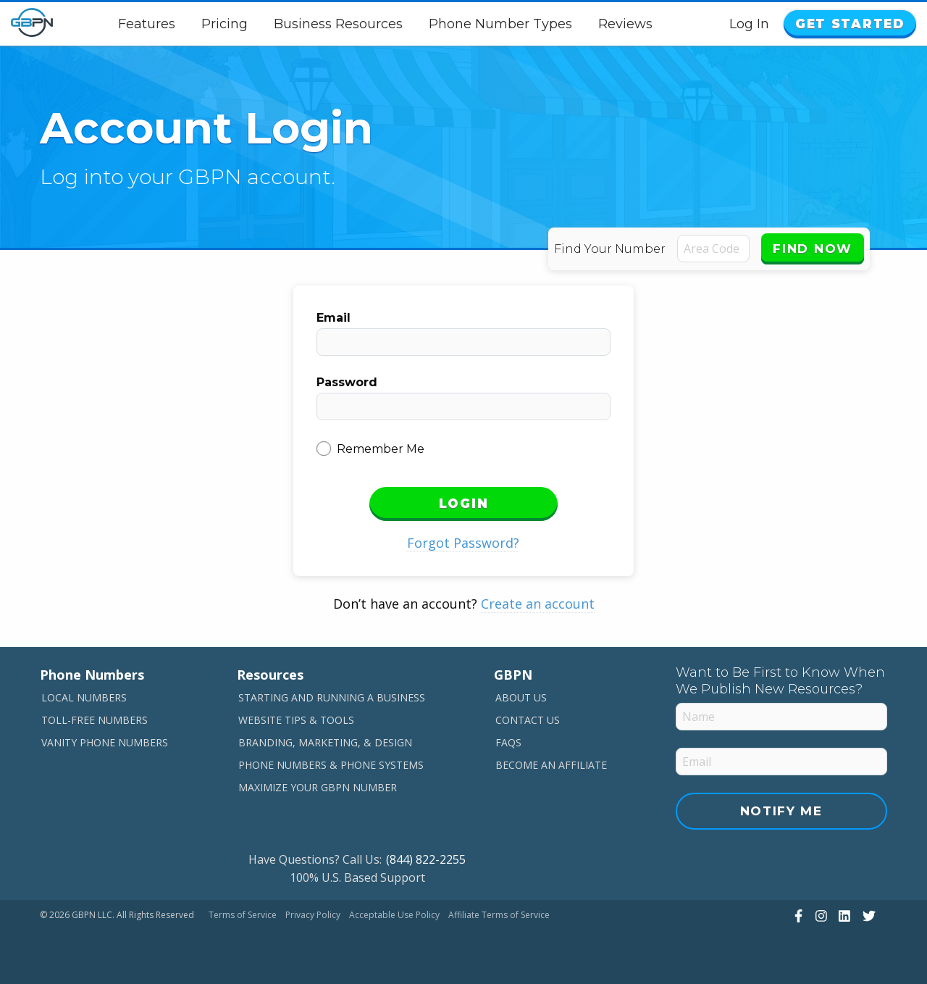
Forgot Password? (463, 542)
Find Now (812, 248)
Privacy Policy (312, 915)
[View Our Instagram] (819, 915)
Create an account (538, 603)
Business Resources (338, 24)
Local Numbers (84, 697)
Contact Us (527, 720)
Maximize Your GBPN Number (317, 787)
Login (464, 503)
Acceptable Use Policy (394, 915)
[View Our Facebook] (796, 915)
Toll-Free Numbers (94, 720)
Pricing (224, 24)
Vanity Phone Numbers (104, 742)
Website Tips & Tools (296, 720)
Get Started (850, 24)
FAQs (508, 742)
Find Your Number (610, 249)
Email (333, 318)
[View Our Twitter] (867, 915)
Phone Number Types (500, 24)
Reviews (625, 24)
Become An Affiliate (551, 765)
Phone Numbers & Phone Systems (331, 765)
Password (346, 382)
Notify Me (781, 811)
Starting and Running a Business (331, 697)
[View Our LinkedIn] (842, 915)
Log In (749, 24)
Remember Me (380, 449)
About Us (521, 697)
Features (146, 24)
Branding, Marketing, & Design (325, 742)
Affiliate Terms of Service (499, 915)
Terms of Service (243, 915)
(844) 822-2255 (426, 859)
